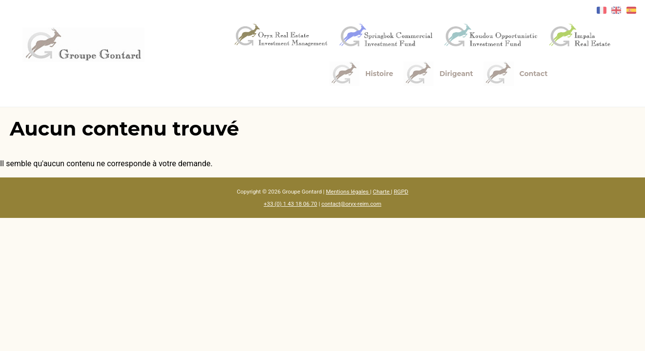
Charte (382, 191)
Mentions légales (348, 191)
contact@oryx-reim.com (352, 203)
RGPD (401, 191)
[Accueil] (83, 44)
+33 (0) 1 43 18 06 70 (290, 203)
